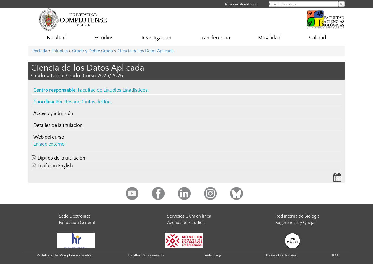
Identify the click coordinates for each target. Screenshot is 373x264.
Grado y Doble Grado (92, 50)
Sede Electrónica (75, 216)
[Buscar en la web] (341, 4)
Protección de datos (281, 255)
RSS (335, 255)
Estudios (103, 38)
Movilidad (269, 38)
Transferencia (215, 38)
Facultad (56, 38)
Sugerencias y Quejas (295, 222)
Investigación (156, 38)
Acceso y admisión (53, 113)
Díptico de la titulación (61, 158)
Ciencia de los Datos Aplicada (145, 50)
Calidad (317, 38)
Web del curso (48, 137)
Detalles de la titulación (58, 125)
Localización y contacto (146, 255)
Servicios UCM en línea (189, 216)
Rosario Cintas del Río (87, 102)
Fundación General (77, 222)
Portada (39, 50)
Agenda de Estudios (186, 222)
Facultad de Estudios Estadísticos (113, 90)
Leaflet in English (55, 166)
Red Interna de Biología (297, 216)
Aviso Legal (213, 255)
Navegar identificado (241, 4)
